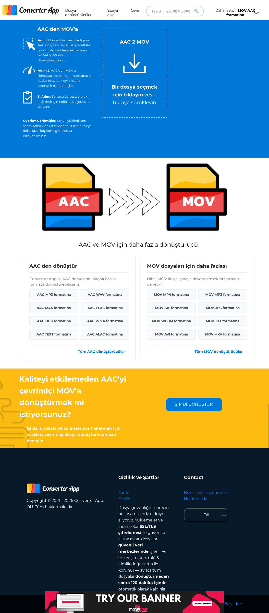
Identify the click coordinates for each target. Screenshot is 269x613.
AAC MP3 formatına (54, 295)
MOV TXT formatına (222, 321)
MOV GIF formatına (171, 308)
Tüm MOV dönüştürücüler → (221, 351)
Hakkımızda (195, 499)
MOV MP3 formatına (222, 295)
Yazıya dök (112, 12)
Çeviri (136, 10)
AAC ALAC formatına (105, 334)
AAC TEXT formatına (54, 334)
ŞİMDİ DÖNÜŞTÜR (194, 404)
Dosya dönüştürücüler (78, 12)
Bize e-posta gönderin (205, 492)
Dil (206, 515)
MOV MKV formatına (222, 334)
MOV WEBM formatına (171, 321)
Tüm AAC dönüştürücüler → (103, 351)
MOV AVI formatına (171, 334)
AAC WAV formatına (105, 295)
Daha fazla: (235, 12)
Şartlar (124, 492)
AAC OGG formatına (54, 321)
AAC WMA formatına (105, 321)
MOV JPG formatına (223, 308)
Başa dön (233, 603)
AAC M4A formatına (54, 308)
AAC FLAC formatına (105, 308)
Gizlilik (124, 499)
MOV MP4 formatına (171, 295)
